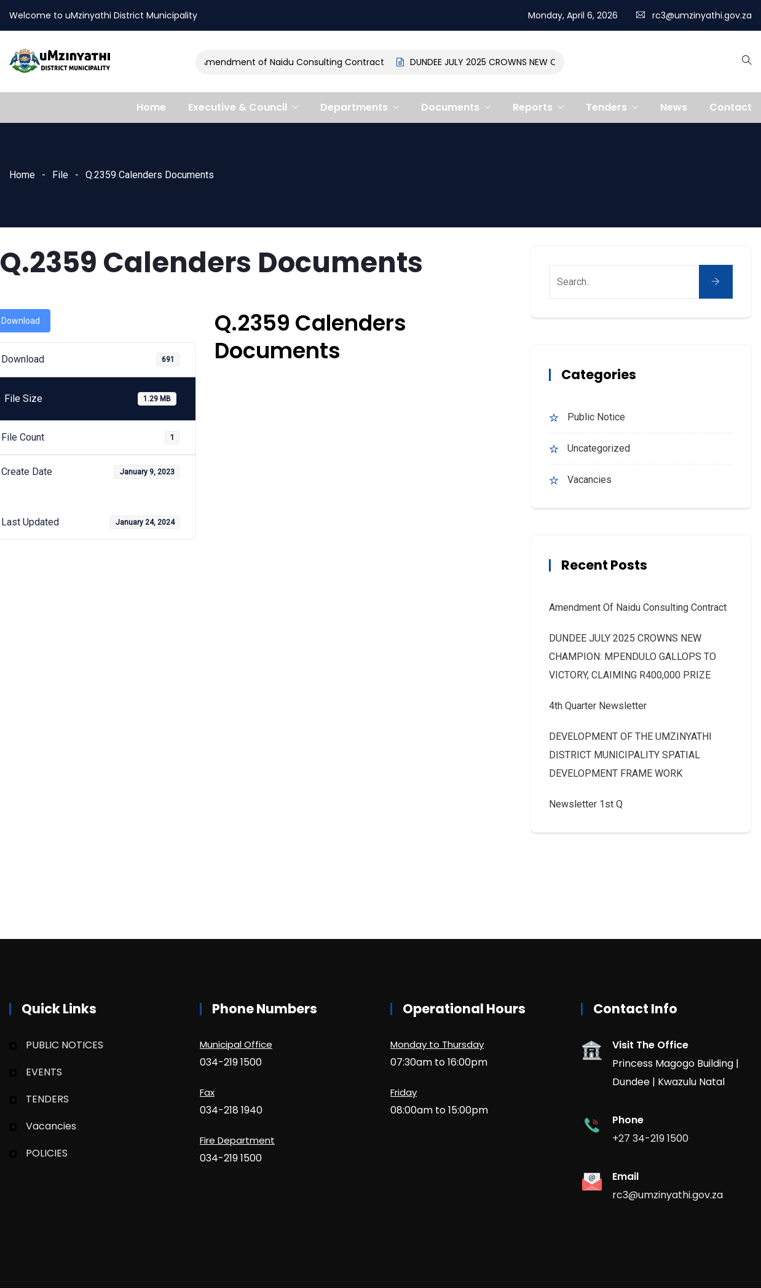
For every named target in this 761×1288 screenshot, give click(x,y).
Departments (354, 107)
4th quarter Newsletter (598, 706)
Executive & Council (237, 107)
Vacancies (589, 479)
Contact (730, 107)
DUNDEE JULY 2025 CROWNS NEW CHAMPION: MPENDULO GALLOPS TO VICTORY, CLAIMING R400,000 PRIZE (632, 656)
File (60, 175)
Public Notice (596, 417)
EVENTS (44, 1072)
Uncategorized (598, 448)
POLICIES (47, 1153)
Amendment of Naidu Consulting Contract (295, 62)
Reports (533, 107)
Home (151, 107)
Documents (450, 107)
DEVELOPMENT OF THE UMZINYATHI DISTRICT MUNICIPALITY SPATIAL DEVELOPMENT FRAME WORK (630, 755)
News (673, 107)
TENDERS (47, 1099)
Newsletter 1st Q (586, 804)
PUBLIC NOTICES (64, 1045)
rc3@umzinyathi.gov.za (702, 15)
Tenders (606, 107)
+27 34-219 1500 (650, 1138)
